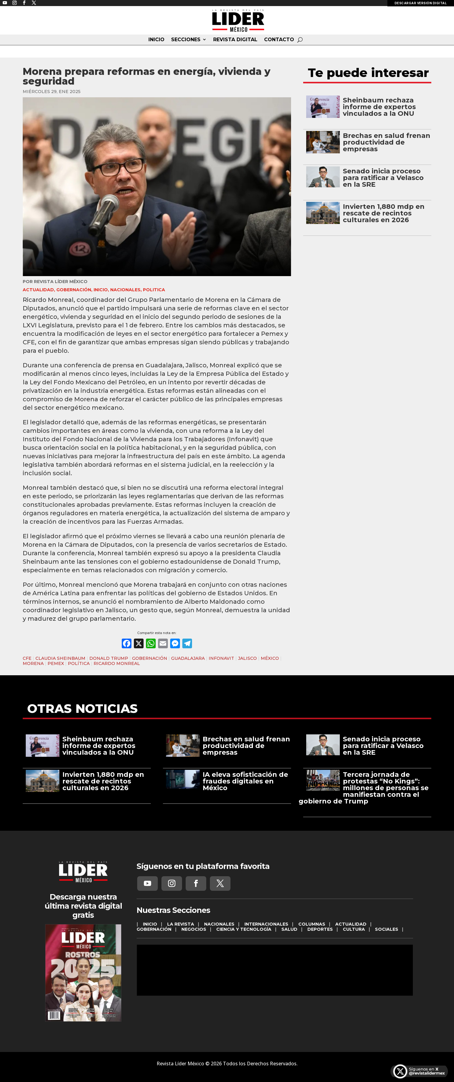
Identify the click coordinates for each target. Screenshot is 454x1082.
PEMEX (56, 663)
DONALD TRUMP (108, 658)
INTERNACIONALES (266, 924)
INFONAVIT (221, 658)
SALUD (289, 929)
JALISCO (247, 658)
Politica (154, 289)
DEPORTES (320, 929)
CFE (27, 658)
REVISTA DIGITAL (235, 39)
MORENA (33, 663)
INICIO (156, 39)
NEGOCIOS (193, 929)
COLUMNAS (311, 924)
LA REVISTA (180, 924)
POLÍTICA (79, 663)
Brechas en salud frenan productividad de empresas (386, 142)
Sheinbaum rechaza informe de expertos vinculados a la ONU (379, 107)
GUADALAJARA (188, 658)
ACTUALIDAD (38, 289)
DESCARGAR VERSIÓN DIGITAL (421, 3)
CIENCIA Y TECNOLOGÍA (243, 929)
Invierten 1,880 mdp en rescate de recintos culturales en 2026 (384, 213)
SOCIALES (386, 929)
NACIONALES (125, 289)
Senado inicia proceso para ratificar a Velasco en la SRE (383, 178)
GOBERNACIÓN (73, 289)
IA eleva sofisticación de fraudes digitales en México (245, 781)
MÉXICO (270, 658)
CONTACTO (279, 39)
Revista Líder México (61, 281)
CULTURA (354, 929)
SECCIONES (185, 39)
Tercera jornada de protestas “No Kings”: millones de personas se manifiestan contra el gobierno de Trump (364, 787)
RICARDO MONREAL (117, 663)
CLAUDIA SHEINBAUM (60, 658)
